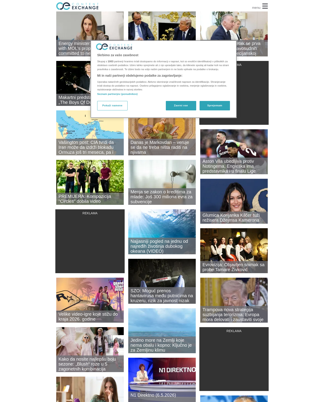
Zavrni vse (181, 105)
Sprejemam (214, 105)
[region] (163, 79)
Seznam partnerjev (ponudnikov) (117, 94)
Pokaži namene (112, 105)
